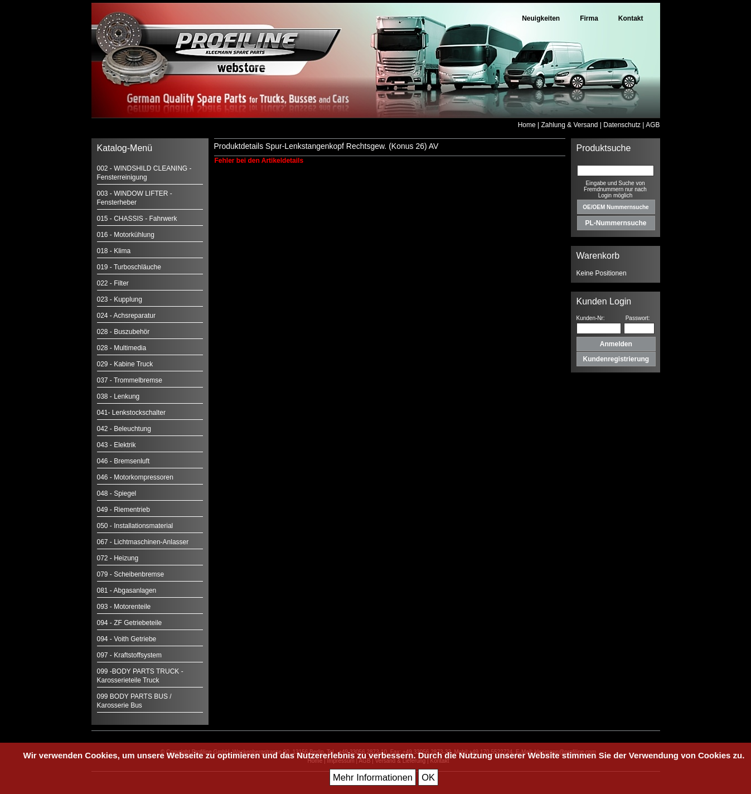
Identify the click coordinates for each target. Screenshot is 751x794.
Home (527, 125)
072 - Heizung (118, 558)
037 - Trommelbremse (129, 380)
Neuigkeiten (541, 18)
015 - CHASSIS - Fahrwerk (137, 218)
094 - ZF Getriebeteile (129, 623)
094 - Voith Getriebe (127, 639)
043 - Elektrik (116, 445)
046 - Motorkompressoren (135, 477)
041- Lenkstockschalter (131, 413)
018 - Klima (114, 251)
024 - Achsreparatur (126, 315)
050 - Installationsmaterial (135, 526)
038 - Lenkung (118, 396)
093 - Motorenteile (124, 607)
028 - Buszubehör (123, 332)
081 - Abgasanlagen (127, 590)
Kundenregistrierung (616, 359)
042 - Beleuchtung (124, 429)
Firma (589, 18)
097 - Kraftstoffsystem (129, 655)
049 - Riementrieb (123, 510)
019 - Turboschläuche (129, 267)
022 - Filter (113, 283)
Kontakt (630, 18)
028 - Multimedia (122, 348)
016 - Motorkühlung (125, 235)
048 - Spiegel (117, 493)
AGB (653, 125)
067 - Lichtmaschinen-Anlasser (143, 542)
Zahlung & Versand (569, 125)
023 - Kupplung (119, 299)
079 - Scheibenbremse (130, 574)
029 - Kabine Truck (125, 364)
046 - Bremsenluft (123, 461)
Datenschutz (622, 125)
